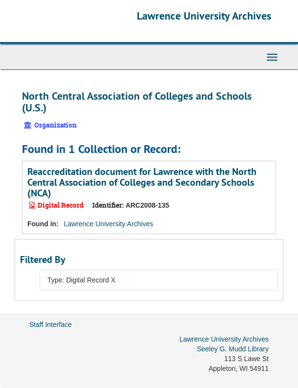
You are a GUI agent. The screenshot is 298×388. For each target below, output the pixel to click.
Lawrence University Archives (204, 15)
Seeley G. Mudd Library (233, 349)
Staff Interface (50, 324)
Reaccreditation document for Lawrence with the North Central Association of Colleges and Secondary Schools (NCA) (141, 182)
